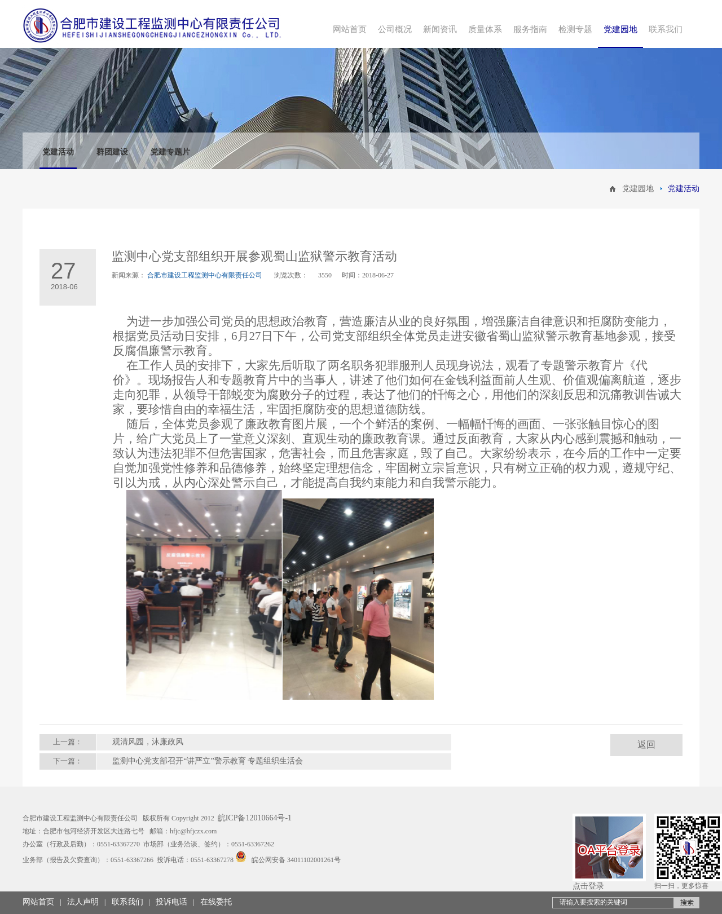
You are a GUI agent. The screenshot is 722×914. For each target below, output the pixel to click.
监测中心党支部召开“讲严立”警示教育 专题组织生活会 (207, 761)
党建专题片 (170, 152)
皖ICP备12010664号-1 (255, 818)
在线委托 (216, 902)
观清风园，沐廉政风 (147, 742)
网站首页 (38, 902)
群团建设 (112, 152)
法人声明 (83, 902)
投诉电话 (171, 902)
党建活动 (58, 152)
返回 (646, 744)
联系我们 (127, 902)
